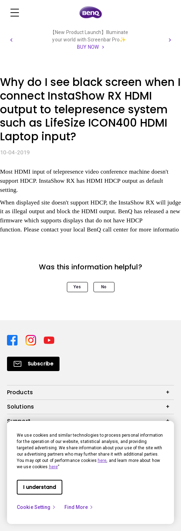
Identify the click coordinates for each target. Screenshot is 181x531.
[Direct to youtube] (49, 339)
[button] (11, 40)
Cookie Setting (36, 507)
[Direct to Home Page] (90, 12)
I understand (39, 487)
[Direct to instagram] (32, 339)
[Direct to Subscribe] (33, 364)
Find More (79, 507)
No (103, 286)
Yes (77, 286)
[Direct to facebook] (13, 339)
